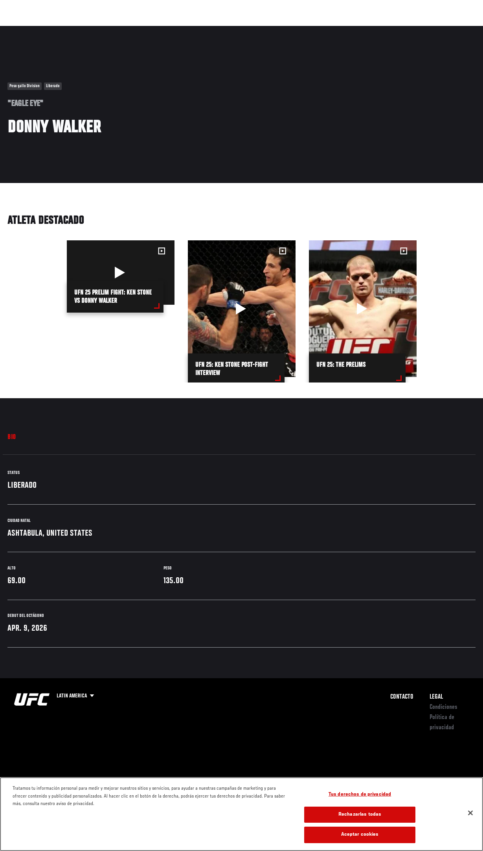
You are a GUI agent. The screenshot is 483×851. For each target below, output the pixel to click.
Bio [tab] (11, 437)
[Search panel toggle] (457, 30)
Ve (402, 30)
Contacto (401, 697)
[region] (241, 814)
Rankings (57, 30)
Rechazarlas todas (359, 814)
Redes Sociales (368, 30)
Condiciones (443, 707)
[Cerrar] (470, 813)
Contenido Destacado (145, 30)
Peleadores (94, 30)
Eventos (22, 30)
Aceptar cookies (360, 834)
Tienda (438, 30)
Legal (436, 697)
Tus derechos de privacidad (360, 794)
